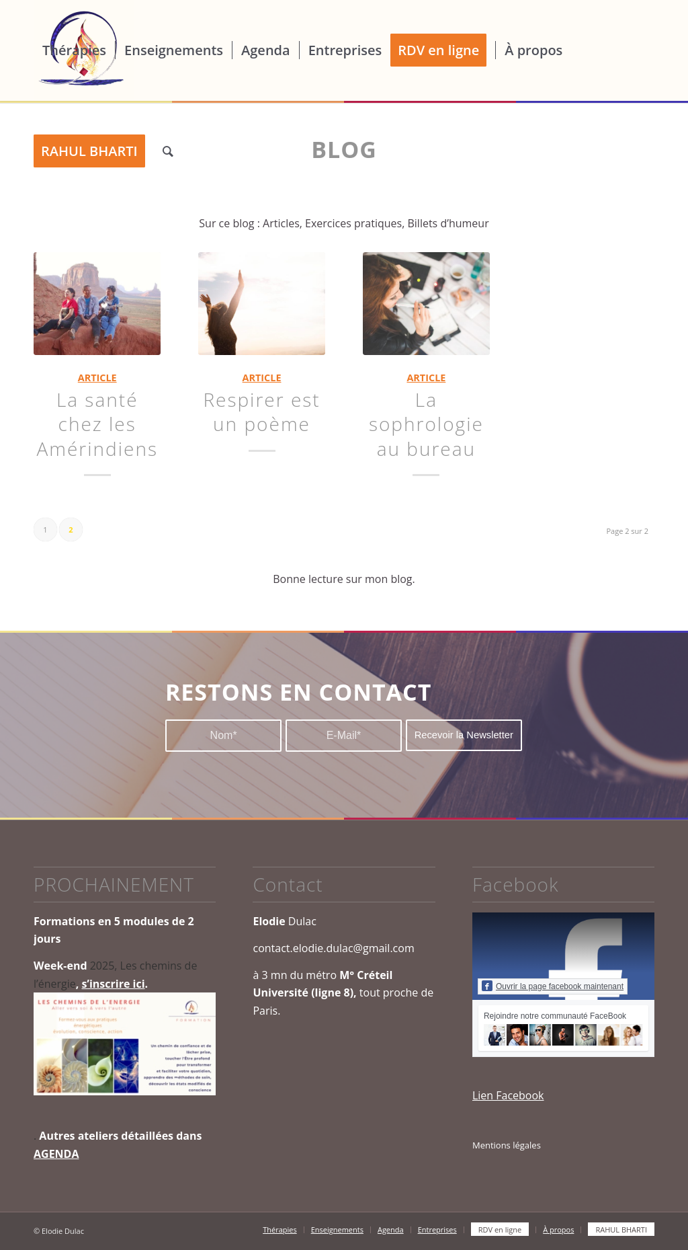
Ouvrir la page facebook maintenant (553, 985)
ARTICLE (97, 377)
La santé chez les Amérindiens (97, 424)
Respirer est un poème (261, 411)
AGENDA (56, 1153)
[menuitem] (74, 50)
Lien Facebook (508, 1095)
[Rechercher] (168, 151)
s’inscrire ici (113, 983)
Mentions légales (506, 1145)
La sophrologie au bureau (426, 424)
